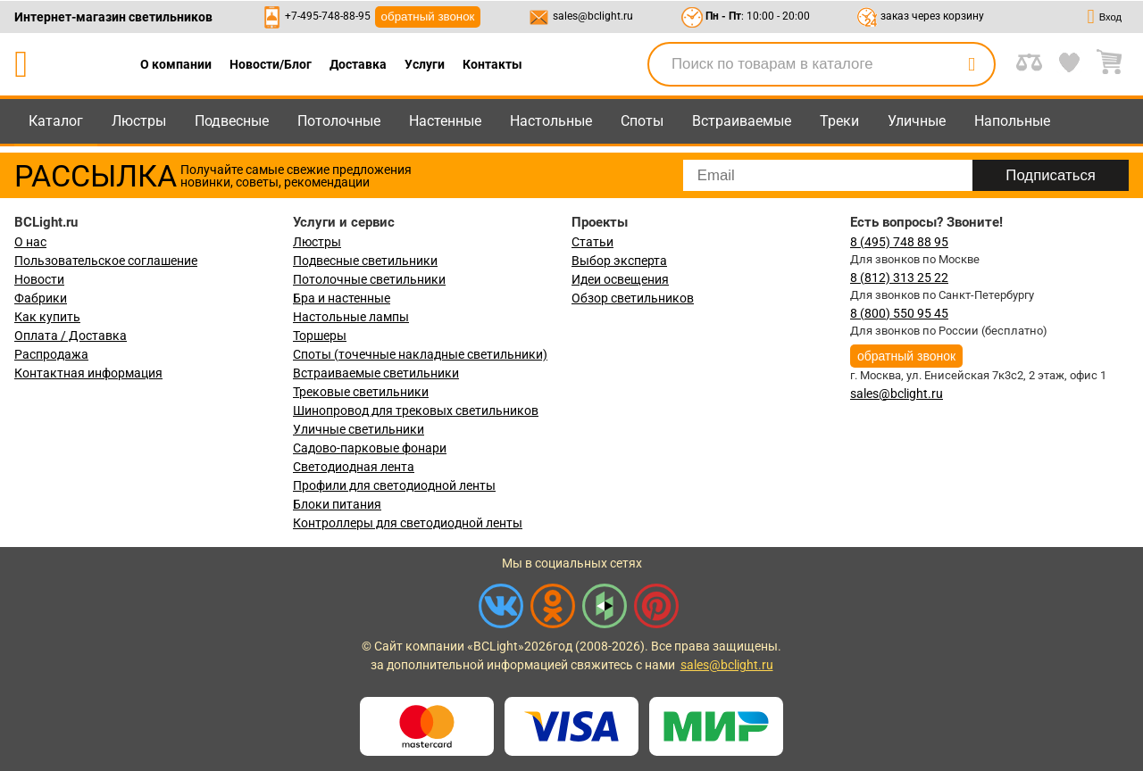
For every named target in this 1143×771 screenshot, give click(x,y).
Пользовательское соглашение (105, 260)
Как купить (47, 317)
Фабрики (40, 298)
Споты (642, 120)
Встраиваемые (741, 120)
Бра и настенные (341, 298)
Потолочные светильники (369, 279)
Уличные (917, 120)
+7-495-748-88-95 (328, 16)
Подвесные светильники (365, 260)
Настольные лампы (351, 317)
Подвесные (232, 120)
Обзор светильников (633, 298)
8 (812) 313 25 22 (899, 277)
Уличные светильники (358, 429)
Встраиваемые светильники (376, 373)
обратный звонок (428, 16)
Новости (39, 279)
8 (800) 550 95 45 (899, 313)
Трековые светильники (361, 392)
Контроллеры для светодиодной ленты (407, 523)
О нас (30, 242)
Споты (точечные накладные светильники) (420, 354)
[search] (971, 64)
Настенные (445, 120)
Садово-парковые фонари (369, 448)
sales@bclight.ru (593, 16)
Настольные (551, 120)
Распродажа (51, 354)
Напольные (1012, 120)
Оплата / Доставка (70, 335)
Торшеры (319, 335)
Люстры (139, 120)
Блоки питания (337, 504)
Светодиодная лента (353, 467)
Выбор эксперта (619, 260)
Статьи (592, 242)
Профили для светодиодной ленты (394, 485)
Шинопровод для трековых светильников (415, 410)
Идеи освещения (620, 279)
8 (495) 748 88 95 (899, 242)
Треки (839, 120)
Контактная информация (88, 373)
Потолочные (338, 120)
